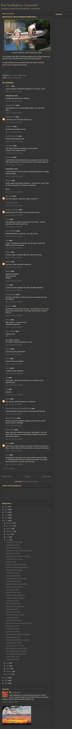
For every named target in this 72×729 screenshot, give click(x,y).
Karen (8, 358)
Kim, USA (9, 196)
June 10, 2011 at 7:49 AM (14, 113)
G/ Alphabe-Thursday (13, 659)
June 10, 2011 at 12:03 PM (14, 192)
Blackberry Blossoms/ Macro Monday (18, 556)
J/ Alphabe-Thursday (12, 573)
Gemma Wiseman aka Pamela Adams (18, 408)
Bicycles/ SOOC (11, 562)
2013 (6, 515)
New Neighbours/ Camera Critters (17, 648)
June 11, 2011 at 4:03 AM (14, 425)
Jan (7, 377)
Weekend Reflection (12, 203)
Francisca (9, 306)
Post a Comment (9, 468)
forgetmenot (10, 429)
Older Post (47, 476)
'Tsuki (8, 219)
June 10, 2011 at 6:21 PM (14, 345)
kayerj (8, 399)
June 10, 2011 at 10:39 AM (14, 153)
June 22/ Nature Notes (13, 576)
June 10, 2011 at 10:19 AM (14, 141)
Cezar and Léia (11, 105)
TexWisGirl (9, 126)
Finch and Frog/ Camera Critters (16, 564)
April (8, 666)
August (8, 534)
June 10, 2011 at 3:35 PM (14, 281)
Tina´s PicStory (11, 231)
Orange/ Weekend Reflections (15, 595)
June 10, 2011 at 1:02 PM (14, 227)
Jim (7, 389)
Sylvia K (8, 180)
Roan (7, 285)
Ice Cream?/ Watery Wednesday (16, 578)
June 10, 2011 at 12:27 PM (14, 205)
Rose (7, 455)
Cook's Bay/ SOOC (12, 617)
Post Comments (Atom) (31, 481)
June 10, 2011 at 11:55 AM (14, 176)
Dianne (8, 319)
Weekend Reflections (14, 77)
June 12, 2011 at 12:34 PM (14, 464)
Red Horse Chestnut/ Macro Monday (17, 640)
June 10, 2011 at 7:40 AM (14, 101)
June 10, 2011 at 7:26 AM (14, 91)
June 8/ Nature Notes (13, 631)
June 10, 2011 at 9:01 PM (14, 354)
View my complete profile (10, 702)
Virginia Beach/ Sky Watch (14, 542)
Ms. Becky (9, 157)
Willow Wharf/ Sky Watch (14, 570)
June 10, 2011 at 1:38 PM (14, 236)
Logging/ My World (12, 609)
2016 (6, 506)
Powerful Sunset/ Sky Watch (15, 598)
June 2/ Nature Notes (13, 657)
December (9, 523)
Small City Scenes (12, 136)
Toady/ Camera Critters (13, 592)
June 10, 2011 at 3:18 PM (14, 267)
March (8, 668)
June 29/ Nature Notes (13, 548)
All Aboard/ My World (12, 553)
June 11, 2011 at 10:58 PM (14, 439)
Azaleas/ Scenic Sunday (13, 643)
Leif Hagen (9, 145)
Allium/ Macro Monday (13, 612)
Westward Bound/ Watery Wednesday (18, 634)
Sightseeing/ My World (13, 637)
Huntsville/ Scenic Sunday (14, 559)
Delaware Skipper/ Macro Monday (17, 584)
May (7, 663)
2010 (6, 678)
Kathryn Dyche (11, 294)
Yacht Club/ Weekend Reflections (16, 651)
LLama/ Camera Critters (13, 620)
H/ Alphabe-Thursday (12, 629)
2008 (6, 683)
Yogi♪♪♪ (8, 86)
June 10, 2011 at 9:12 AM (14, 122)
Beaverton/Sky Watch (13, 626)
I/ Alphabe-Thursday (12, 601)
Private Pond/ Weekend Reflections (17, 567)
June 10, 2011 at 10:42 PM (14, 373)
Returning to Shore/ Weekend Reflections (19, 623)
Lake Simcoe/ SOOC (12, 590)
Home (27, 476)
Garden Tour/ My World (13, 581)
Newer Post (6, 476)
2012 (6, 518)
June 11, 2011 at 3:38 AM (14, 404)
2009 (6, 680)
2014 (6, 512)
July (7, 537)
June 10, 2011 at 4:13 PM (14, 302)
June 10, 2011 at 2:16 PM (14, 257)
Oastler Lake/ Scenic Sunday (15, 615)
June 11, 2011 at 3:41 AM (14, 414)
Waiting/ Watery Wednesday (15, 606)
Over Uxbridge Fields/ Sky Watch (16, 654)
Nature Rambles (11, 418)
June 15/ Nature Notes (13, 603)
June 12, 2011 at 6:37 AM (14, 451)
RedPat (8, 261)
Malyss (8, 252)
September (10, 531)
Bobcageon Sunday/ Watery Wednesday (19, 550)
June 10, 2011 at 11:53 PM (14, 395)
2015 (6, 509)
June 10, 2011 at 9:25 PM (14, 364)
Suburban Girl (10, 117)
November (9, 526)
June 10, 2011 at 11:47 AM (14, 164)
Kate (7, 240)
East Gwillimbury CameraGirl (19, 5)
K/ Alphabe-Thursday (12, 545)
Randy (8, 368)
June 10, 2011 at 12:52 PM (14, 215)
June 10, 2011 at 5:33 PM (14, 315)
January (9, 674)
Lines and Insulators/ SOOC (15, 645)
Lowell (8, 443)
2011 (6, 520)
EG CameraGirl (16, 692)
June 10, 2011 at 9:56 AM (14, 132)
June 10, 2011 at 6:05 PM (14, 327)
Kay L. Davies (10, 331)
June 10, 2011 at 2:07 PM (14, 248)
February (9, 671)
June (8, 540)
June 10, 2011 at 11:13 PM (14, 385)
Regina (8, 271)
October (9, 528)
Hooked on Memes (12, 209)
